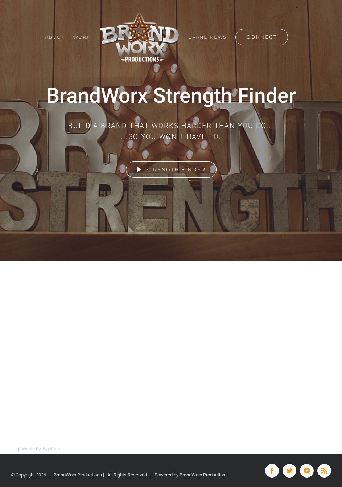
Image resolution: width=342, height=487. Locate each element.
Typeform (51, 448)
